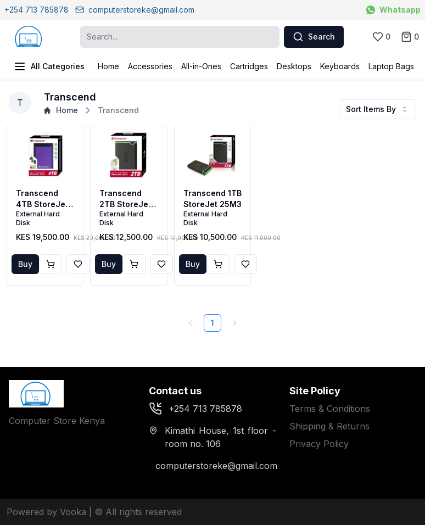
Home (108, 66)
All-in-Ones (201, 66)
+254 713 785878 (36, 9)
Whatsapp (393, 9)
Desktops (294, 66)
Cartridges (249, 66)
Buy (25, 264)
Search (314, 36)
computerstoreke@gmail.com (134, 9)
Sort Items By (377, 109)
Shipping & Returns (329, 426)
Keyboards (340, 66)
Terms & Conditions (329, 408)
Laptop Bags (391, 66)
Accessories (150, 66)
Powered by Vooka (46, 511)
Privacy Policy (319, 443)
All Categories (49, 66)
